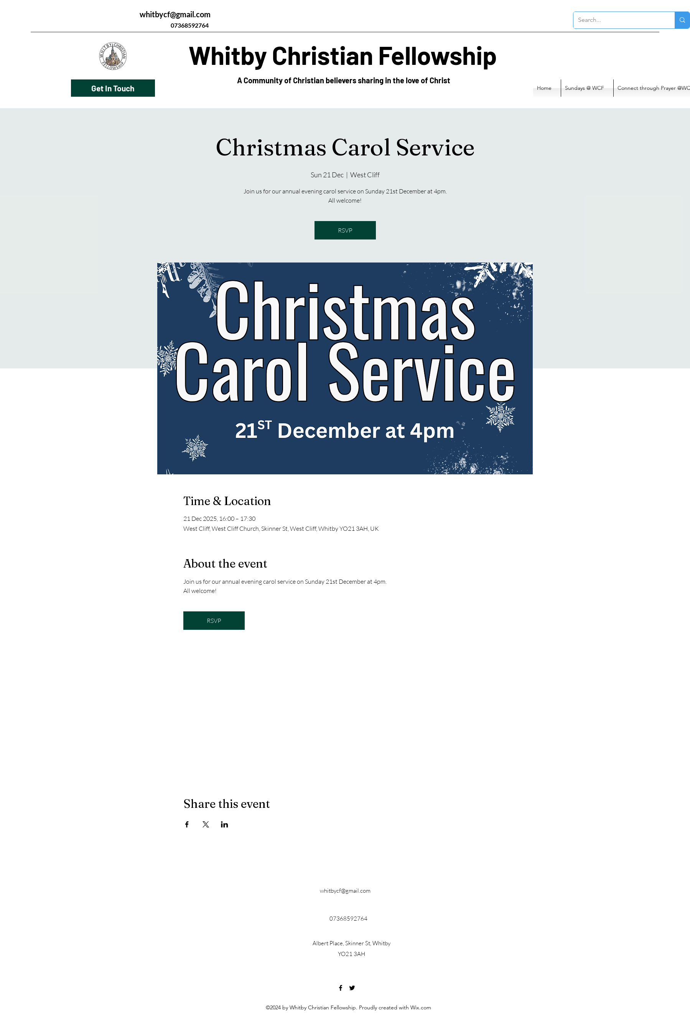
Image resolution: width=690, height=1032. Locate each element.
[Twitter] (352, 988)
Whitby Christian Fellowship (343, 55)
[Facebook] (340, 988)
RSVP (345, 230)
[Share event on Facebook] (187, 824)
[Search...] (618, 20)
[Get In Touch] (113, 88)
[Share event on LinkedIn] (224, 824)
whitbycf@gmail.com (175, 14)
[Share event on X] (205, 824)
